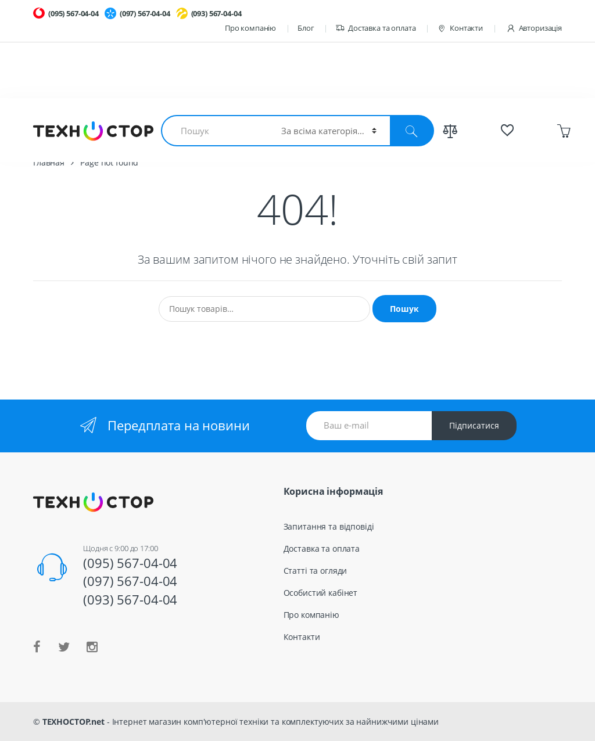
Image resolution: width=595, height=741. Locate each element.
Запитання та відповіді (329, 526)
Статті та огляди (315, 570)
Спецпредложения (505, 126)
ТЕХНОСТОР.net (73, 721)
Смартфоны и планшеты (226, 126)
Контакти (460, 28)
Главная (48, 162)
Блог (306, 28)
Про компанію (250, 28)
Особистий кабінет (321, 592)
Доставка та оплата (375, 28)
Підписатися (474, 425)
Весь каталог (427, 126)
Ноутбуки (59, 126)
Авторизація (534, 28)
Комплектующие (128, 126)
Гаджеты (308, 126)
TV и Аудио (364, 126)
